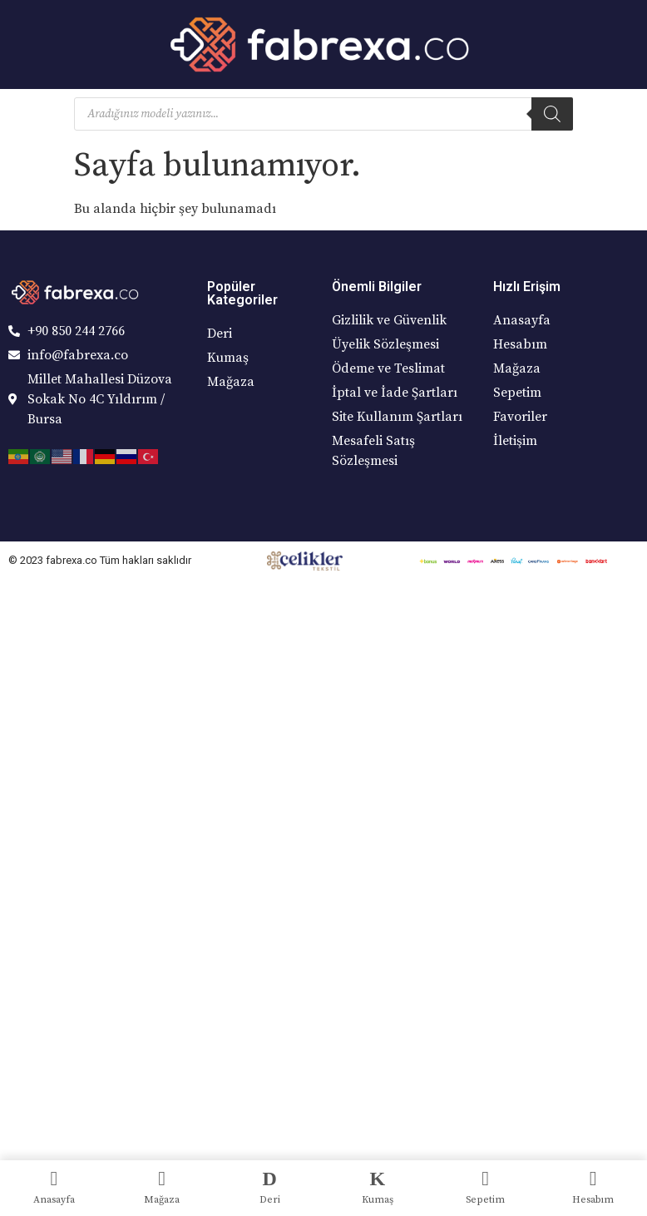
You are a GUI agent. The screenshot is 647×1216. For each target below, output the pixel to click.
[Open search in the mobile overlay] (323, 114)
